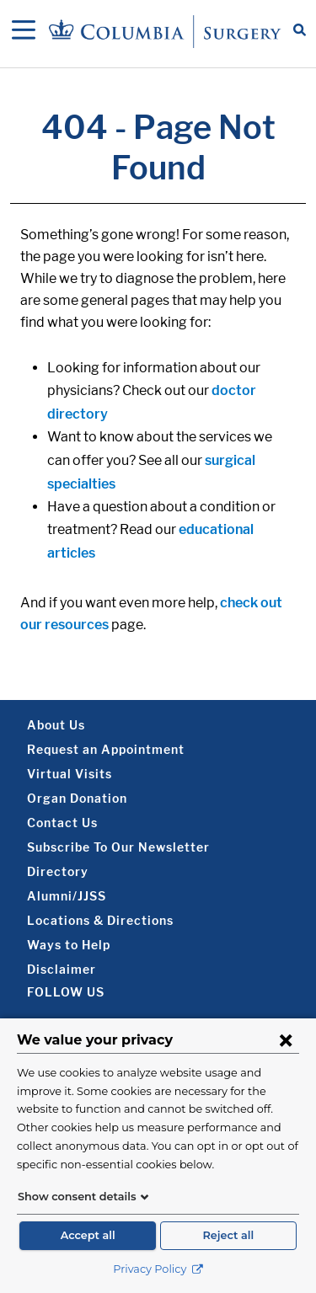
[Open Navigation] (23, 31)
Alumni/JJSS (66, 896)
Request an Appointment (106, 749)
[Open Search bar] (299, 31)
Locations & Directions (100, 920)
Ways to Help (68, 945)
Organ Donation (77, 798)
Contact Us (62, 822)
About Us (56, 725)
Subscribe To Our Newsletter (118, 847)
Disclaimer (61, 969)
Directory (57, 871)
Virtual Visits (69, 774)
